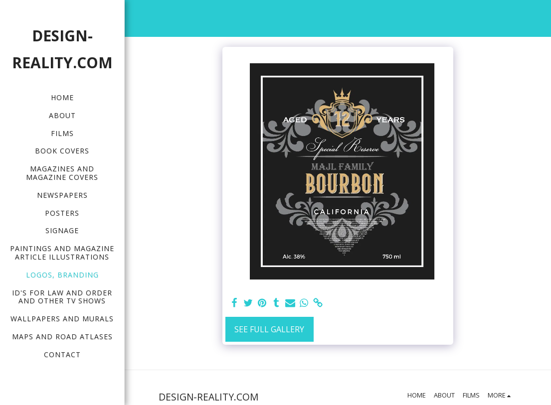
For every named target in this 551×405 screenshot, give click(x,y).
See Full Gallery (269, 329)
